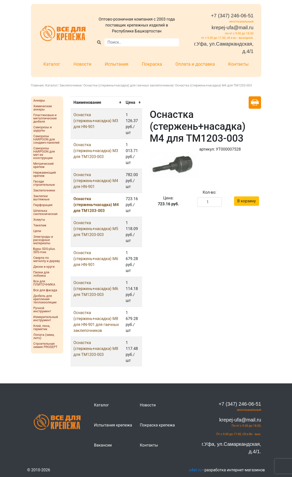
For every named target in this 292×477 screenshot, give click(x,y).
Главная (37, 85)
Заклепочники (70, 85)
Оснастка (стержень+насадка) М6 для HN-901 (96, 258)
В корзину (246, 201)
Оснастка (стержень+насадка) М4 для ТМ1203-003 (96, 204)
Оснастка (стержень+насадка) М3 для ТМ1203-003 (96, 150)
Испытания (117, 64)
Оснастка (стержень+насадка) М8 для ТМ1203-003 (96, 348)
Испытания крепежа (113, 425)
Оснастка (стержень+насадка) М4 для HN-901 (96, 180)
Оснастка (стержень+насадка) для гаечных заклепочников (128, 85)
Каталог (51, 64)
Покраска (152, 64)
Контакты (238, 64)
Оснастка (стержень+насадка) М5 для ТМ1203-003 (96, 228)
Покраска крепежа (157, 425)
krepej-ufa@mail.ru (232, 27)
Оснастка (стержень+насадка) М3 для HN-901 (96, 120)
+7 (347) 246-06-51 (232, 15)
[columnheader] (97, 102)
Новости (82, 64)
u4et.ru (195, 470)
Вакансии (103, 445)
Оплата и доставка (195, 64)
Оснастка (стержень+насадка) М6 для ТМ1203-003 (96, 288)
